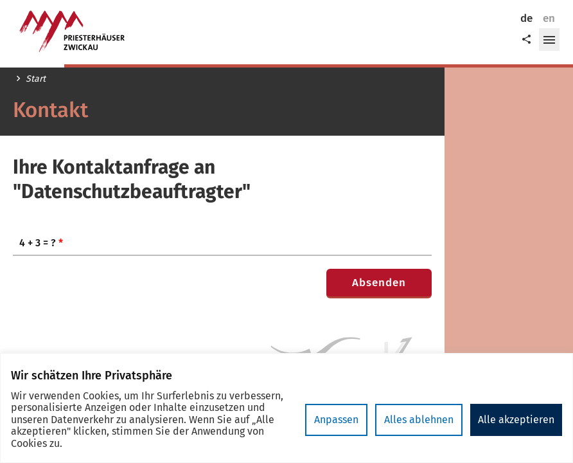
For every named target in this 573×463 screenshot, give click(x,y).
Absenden (379, 282)
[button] (549, 39)
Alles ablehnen (419, 419)
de (526, 18)
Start (36, 79)
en (549, 18)
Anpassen (336, 419)
